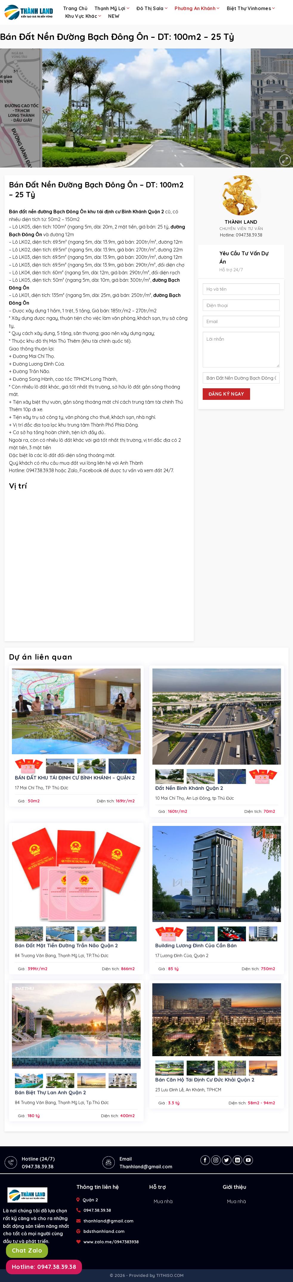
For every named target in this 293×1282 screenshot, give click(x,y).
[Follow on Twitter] (227, 1160)
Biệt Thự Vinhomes (251, 8)
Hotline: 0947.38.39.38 (44, 1266)
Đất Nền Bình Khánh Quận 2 (189, 788)
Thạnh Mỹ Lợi (111, 8)
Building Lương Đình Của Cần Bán (196, 945)
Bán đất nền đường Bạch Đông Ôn (47, 212)
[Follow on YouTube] (248, 1160)
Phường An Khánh (197, 8)
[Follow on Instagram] (216, 1160)
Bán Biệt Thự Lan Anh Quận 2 (50, 1092)
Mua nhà (163, 1201)
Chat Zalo (27, 1250)
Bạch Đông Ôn (25, 234)
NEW (114, 16)
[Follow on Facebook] (205, 1160)
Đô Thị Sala (152, 8)
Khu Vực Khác (83, 16)
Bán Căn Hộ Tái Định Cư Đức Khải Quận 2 (205, 1079)
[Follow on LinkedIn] (237, 1160)
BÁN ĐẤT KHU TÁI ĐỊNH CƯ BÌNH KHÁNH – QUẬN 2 (75, 777)
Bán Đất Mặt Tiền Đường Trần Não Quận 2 (66, 945)
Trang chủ (75, 8)
